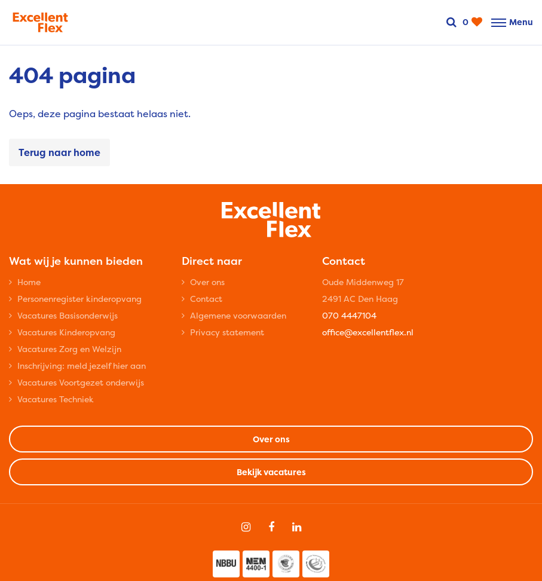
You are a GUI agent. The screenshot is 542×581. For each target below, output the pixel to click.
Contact (206, 298)
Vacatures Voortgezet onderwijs (80, 382)
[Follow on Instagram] (245, 527)
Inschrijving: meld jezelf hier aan (81, 365)
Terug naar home (59, 152)
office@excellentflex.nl (368, 332)
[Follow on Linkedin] (296, 527)
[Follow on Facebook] (271, 527)
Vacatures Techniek (55, 399)
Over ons (207, 282)
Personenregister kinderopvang (79, 298)
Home (29, 282)
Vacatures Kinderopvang (66, 332)
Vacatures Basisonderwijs (67, 315)
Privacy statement (227, 332)
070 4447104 (349, 315)
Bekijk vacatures (271, 472)
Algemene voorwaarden (238, 315)
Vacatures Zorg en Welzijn (69, 348)
